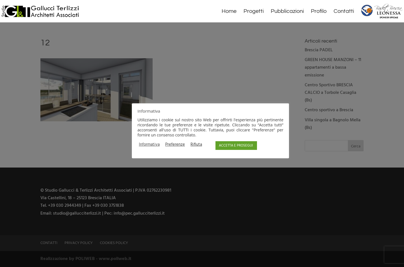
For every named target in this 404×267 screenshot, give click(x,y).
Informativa (149, 144)
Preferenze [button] (175, 144)
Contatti (344, 11)
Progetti (254, 11)
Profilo (319, 11)
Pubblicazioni (287, 11)
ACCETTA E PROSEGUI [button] (236, 145)
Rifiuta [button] (196, 144)
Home (229, 11)
